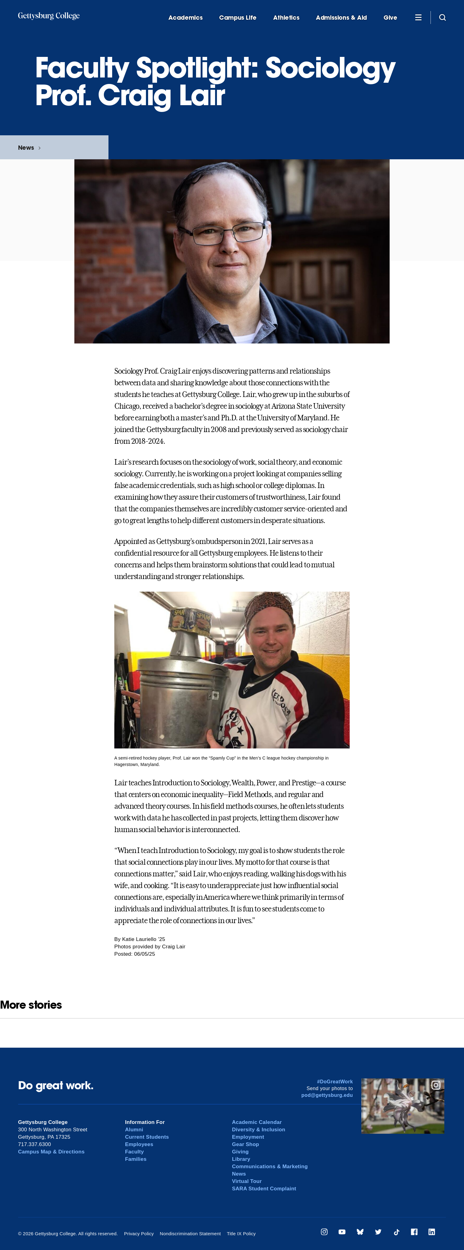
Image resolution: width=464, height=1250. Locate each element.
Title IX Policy (241, 1233)
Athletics (286, 17)
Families (136, 1159)
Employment (248, 1137)
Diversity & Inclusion (258, 1130)
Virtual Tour (247, 1181)
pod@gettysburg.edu (327, 1095)
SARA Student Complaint (264, 1189)
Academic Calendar (257, 1122)
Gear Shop (245, 1144)
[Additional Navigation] (418, 17)
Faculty (134, 1152)
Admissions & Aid (341, 17)
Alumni (134, 1130)
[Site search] (442, 17)
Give (390, 17)
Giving (240, 1152)
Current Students (147, 1137)
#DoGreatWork (335, 1081)
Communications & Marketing (270, 1166)
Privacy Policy (139, 1233)
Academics (185, 17)
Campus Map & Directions (51, 1152)
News (26, 147)
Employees (139, 1144)
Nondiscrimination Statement (190, 1233)
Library (241, 1159)
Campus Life (238, 17)
